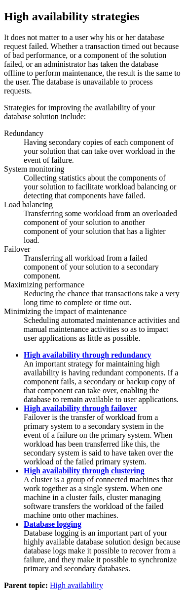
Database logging (52, 524)
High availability (76, 585)
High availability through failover (80, 408)
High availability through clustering (84, 470)
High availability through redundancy (87, 355)
